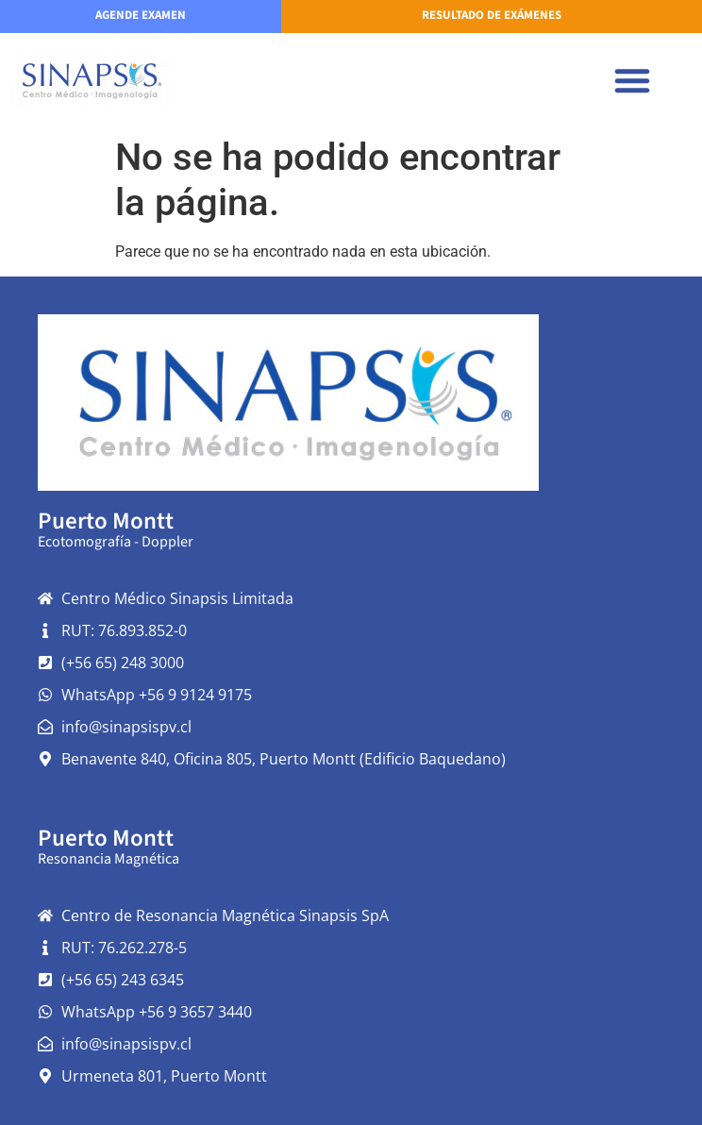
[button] (632, 80)
